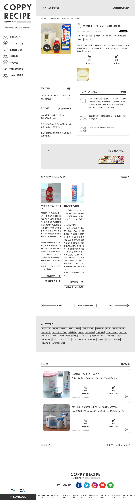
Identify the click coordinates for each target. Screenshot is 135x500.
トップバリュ (84, 336)
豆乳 (119, 336)
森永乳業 (101, 332)
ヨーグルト (90, 31)
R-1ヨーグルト (112, 332)
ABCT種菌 (46, 332)
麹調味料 (13, 56)
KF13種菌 (90, 332)
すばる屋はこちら (18, 496)
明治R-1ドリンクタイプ (103, 36)
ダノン (109, 339)
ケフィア (123, 332)
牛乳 (79, 39)
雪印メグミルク (90, 39)
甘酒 (108, 329)
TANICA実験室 (16, 69)
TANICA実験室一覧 (85, 305)
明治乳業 (100, 329)
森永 (81, 332)
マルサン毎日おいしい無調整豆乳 (84, 339)
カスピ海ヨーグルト (58, 343)
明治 (90, 36)
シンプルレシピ (16, 43)
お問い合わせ (116, 496)
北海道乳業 (47, 339)
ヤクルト (111, 336)
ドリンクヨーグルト (60, 332)
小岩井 (117, 339)
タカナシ (46, 343)
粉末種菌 (73, 332)
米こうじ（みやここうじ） (62, 339)
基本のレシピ (15, 50)
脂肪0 (101, 339)
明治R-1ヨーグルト (98, 336)
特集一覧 (13, 62)
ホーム (38, 496)
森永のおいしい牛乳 (49, 336)
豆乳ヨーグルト (119, 329)
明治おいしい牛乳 (60, 329)
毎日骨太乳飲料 (120, 36)
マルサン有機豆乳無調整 (68, 336)
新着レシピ (14, 37)
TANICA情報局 (16, 75)
